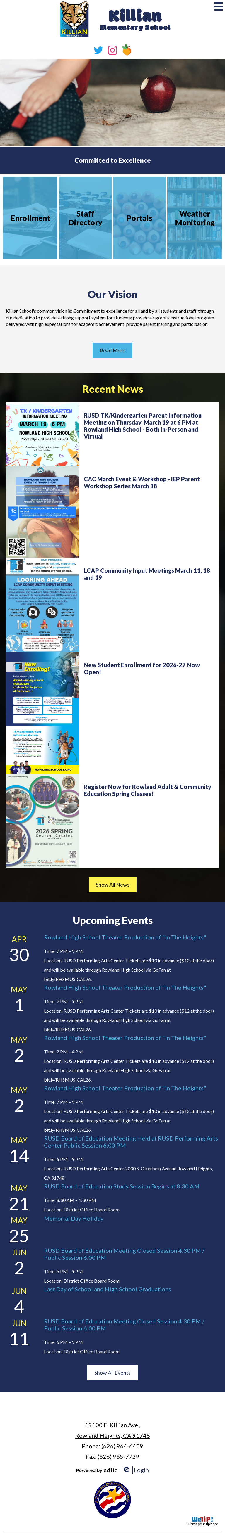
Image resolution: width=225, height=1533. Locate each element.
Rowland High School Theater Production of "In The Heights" (125, 937)
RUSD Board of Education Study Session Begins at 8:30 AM (122, 1186)
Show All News (112, 884)
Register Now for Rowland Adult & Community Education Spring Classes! (147, 790)
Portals (139, 218)
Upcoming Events (113, 920)
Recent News (112, 389)
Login (135, 1470)
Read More (112, 350)
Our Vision (112, 294)
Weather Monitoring (195, 218)
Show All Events (112, 1372)
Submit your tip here (202, 1521)
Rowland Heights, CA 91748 (112, 1429)
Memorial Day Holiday (73, 1218)
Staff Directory (85, 218)
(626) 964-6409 (122, 1445)
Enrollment (30, 218)
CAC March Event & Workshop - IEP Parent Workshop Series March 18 (142, 482)
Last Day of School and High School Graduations (107, 1289)
